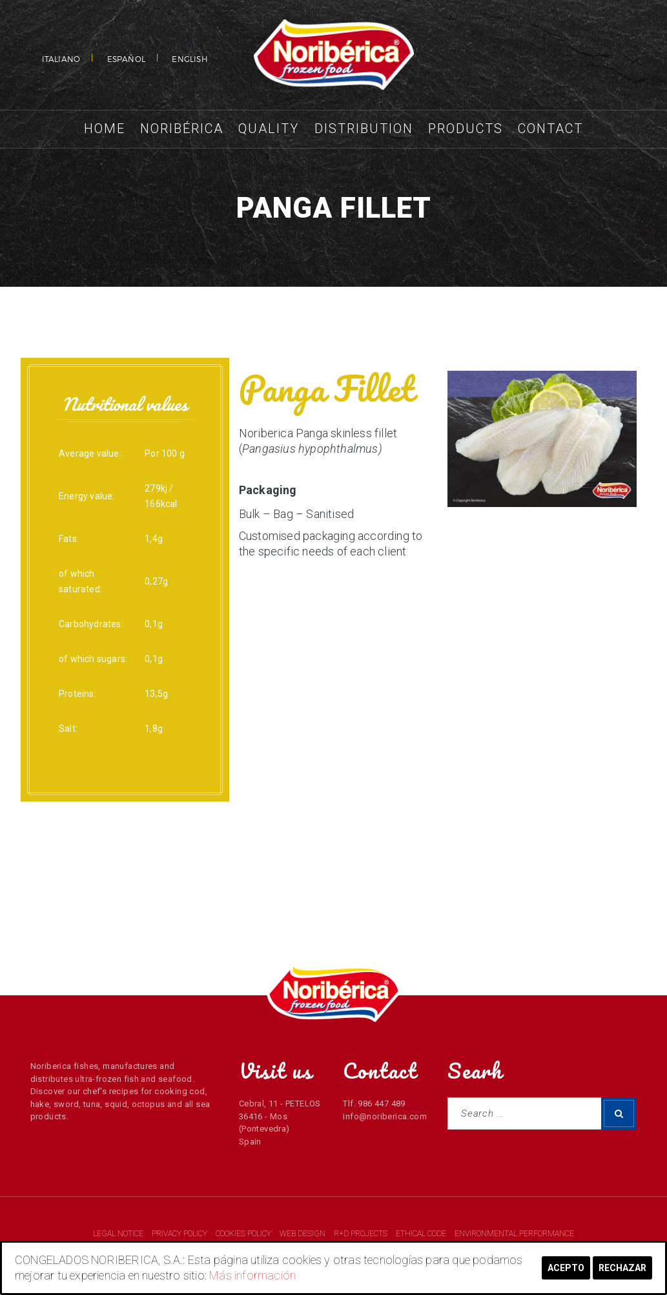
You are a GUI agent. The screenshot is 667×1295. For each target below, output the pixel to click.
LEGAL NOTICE (119, 1233)
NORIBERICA (334, 54)
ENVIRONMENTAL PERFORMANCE (514, 1233)
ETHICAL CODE (422, 1233)
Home (104, 128)
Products (465, 128)
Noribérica (181, 128)
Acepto (566, 1268)
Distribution (363, 128)
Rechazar (622, 1268)
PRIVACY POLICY (180, 1233)
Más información (252, 1275)
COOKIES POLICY (244, 1233)
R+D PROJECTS (361, 1233)
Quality (268, 128)
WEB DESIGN (303, 1233)
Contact (550, 128)
